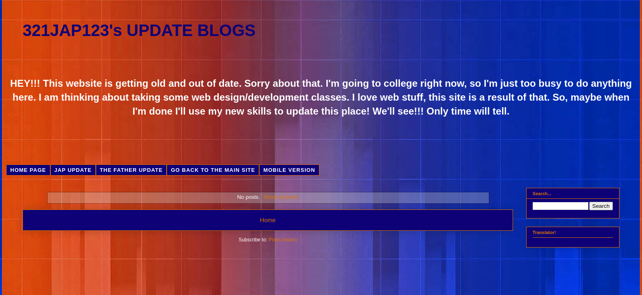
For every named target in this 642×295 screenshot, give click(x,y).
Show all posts (281, 197)
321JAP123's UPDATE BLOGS (139, 30)
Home (268, 220)
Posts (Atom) (283, 240)
